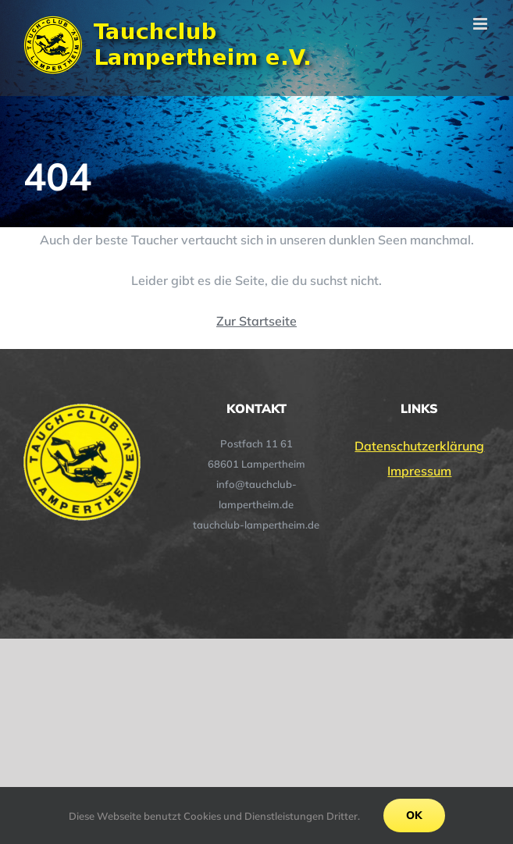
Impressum (419, 471)
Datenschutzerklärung (419, 446)
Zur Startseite (256, 321)
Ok (414, 815)
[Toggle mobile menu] (481, 24)
